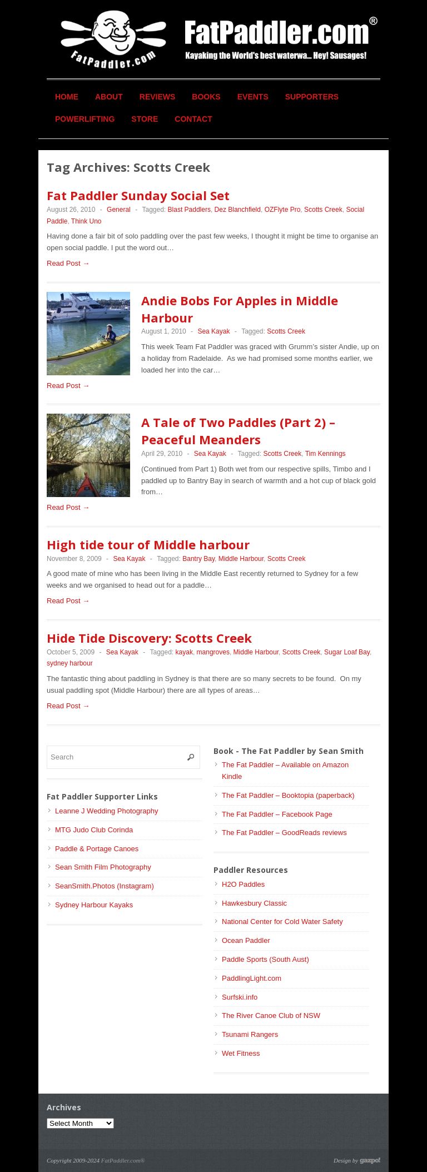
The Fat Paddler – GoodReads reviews (284, 832)
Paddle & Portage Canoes (96, 849)
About (109, 96)
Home (66, 96)
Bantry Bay (198, 559)
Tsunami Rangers (250, 1034)
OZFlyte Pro (283, 209)
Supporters (312, 96)
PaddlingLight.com (251, 978)
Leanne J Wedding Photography (106, 811)
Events (253, 96)
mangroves (213, 652)
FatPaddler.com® (123, 1160)
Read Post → (68, 263)
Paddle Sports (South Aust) (265, 959)
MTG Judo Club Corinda (94, 830)
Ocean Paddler (246, 940)
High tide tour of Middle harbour (148, 544)
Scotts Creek (323, 209)
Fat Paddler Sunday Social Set (138, 195)
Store (144, 119)
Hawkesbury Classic (254, 903)
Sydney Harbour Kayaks (94, 905)
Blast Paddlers (189, 209)
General (119, 209)
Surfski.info (239, 997)
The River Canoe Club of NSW (271, 1015)
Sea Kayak (213, 331)
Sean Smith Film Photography (103, 867)
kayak (184, 652)
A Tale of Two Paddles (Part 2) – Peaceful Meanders (238, 431)
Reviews (158, 96)
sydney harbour (70, 663)
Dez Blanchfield (238, 209)
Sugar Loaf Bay (347, 652)
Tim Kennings (325, 454)
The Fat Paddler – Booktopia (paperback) (288, 795)
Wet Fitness (241, 1053)
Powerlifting (85, 119)
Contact (193, 119)
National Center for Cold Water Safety (282, 921)
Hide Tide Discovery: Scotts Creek (149, 637)
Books (206, 96)
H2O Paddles (243, 884)
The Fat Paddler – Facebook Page (277, 814)
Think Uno (86, 221)
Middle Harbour (241, 559)
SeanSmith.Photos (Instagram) (104, 886)
